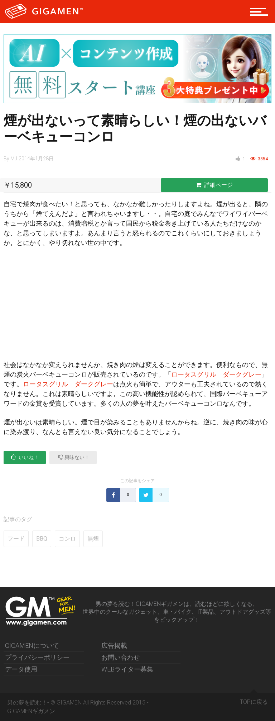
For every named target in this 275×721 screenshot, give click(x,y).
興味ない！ (74, 457)
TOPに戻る (254, 699)
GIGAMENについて (32, 645)
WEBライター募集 (127, 669)
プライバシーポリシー (37, 657)
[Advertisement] (137, 306)
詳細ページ (214, 185)
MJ (13, 158)
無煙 (93, 538)
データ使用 (21, 669)
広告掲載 (114, 645)
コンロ (67, 538)
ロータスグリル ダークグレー (216, 374)
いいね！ (25, 457)
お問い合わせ (120, 657)
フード (16, 538)
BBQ (41, 538)
